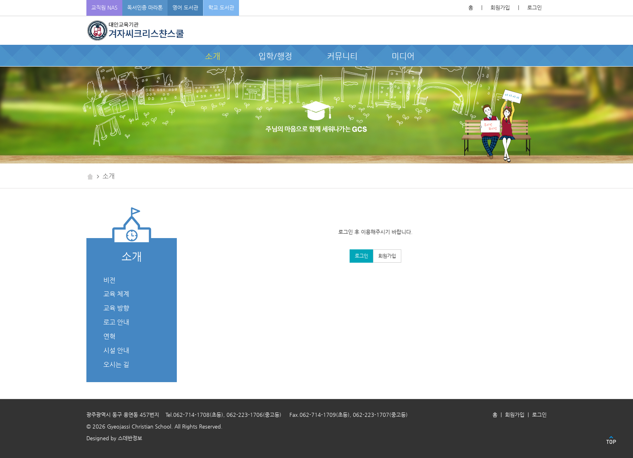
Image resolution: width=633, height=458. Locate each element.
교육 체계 (116, 294)
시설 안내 (116, 350)
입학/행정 (275, 56)
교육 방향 (116, 308)
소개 (212, 56)
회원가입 (500, 7)
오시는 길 (116, 364)
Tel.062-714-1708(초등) (194, 415)
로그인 (534, 7)
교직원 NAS (104, 7)
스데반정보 (130, 438)
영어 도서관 (185, 7)
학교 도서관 (221, 7)
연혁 (109, 336)
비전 (109, 280)
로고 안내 (116, 322)
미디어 (403, 56)
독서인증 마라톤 (145, 7)
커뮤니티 (342, 56)
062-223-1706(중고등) (253, 415)
